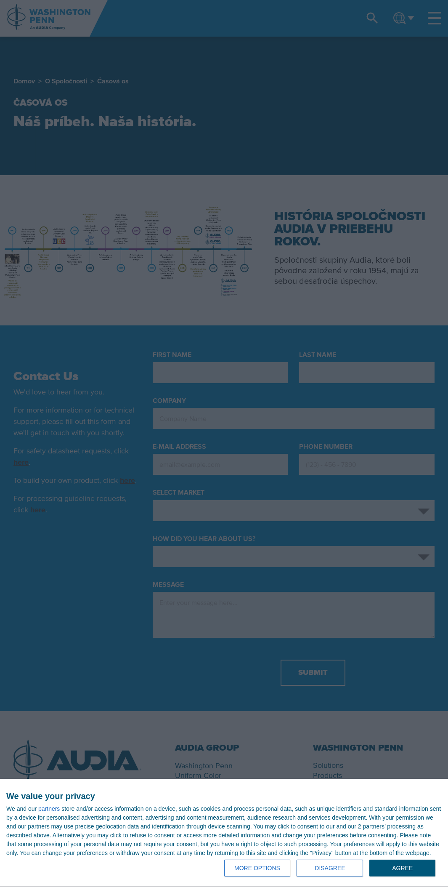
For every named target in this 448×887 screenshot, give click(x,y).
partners (49, 809)
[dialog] (224, 833)
